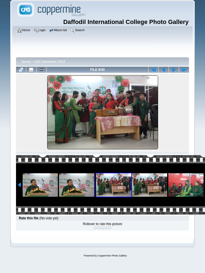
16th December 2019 (49, 62)
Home (26, 62)
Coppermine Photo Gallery (112, 255)
